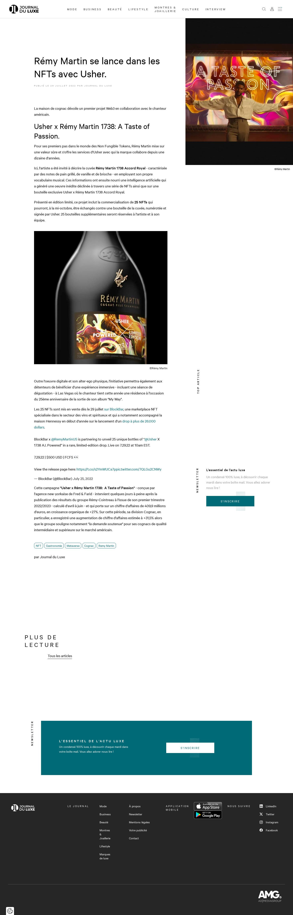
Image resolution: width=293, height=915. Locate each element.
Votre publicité (138, 830)
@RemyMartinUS (64, 439)
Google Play (208, 814)
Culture (190, 9)
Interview (215, 9)
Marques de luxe (105, 856)
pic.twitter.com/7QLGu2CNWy (138, 469)
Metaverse (73, 546)
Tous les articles (60, 655)
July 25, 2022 (83, 478)
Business (93, 9)
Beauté (115, 9)
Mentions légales (139, 822)
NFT (38, 546)
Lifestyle (138, 9)
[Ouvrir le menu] (280, 9)
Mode (72, 9)
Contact (134, 838)
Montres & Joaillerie (165, 9)
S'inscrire (230, 501)
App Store (208, 806)
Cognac (89, 546)
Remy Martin (106, 546)
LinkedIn (268, 806)
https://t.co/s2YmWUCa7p (96, 469)
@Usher (151, 439)
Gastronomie (54, 546)
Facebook (269, 830)
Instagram (269, 822)
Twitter (267, 814)
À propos (135, 806)
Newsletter (135, 814)
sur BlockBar (113, 409)
